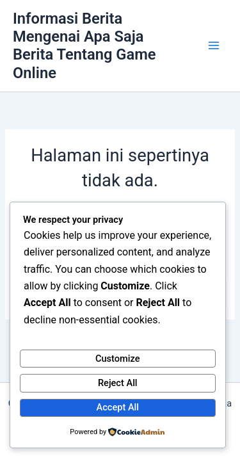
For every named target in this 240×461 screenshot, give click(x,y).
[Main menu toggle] (213, 46)
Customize (117, 358)
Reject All (118, 383)
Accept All (118, 407)
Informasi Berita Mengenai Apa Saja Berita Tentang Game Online (84, 46)
